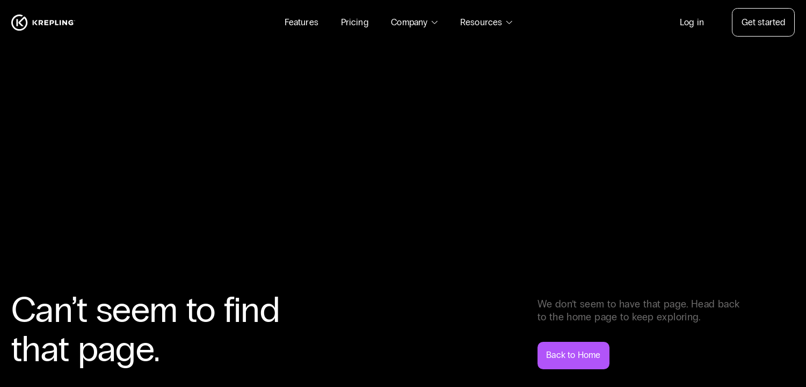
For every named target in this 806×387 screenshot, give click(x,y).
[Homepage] (43, 23)
